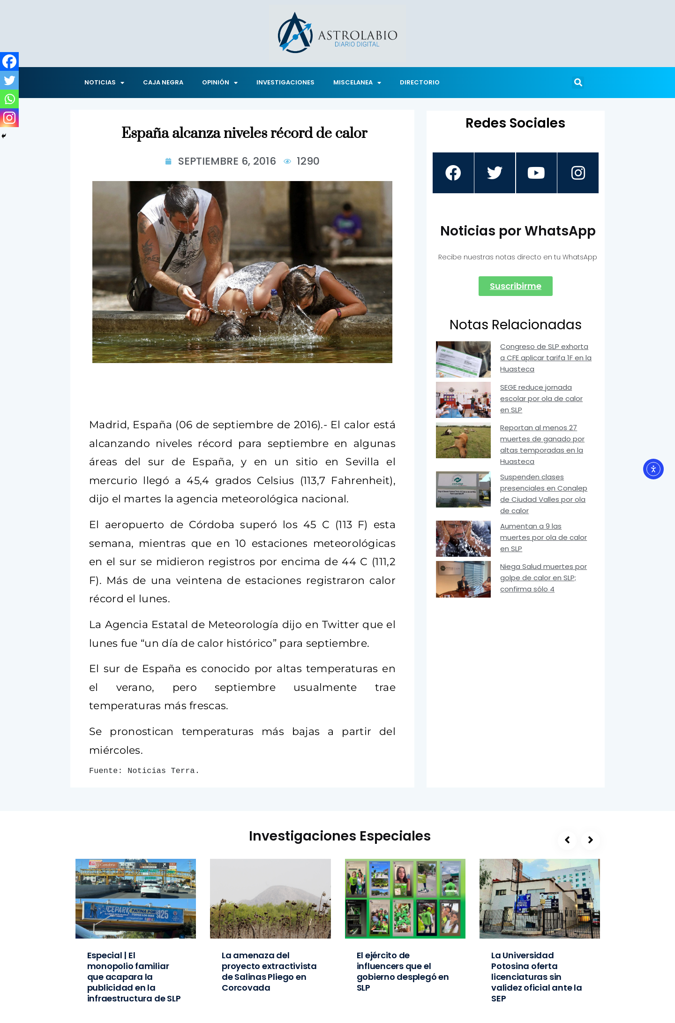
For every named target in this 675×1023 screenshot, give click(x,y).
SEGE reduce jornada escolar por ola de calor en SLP (541, 399)
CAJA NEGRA (163, 82)
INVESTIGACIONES (285, 82)
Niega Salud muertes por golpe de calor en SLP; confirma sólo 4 (543, 578)
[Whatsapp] (9, 99)
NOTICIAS (104, 83)
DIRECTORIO (420, 82)
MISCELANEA (357, 83)
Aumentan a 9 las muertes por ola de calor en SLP (543, 538)
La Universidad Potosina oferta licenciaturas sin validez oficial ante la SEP (536, 976)
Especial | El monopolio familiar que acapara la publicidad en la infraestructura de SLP (134, 976)
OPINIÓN (220, 83)
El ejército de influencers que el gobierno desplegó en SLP (403, 971)
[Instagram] (9, 117)
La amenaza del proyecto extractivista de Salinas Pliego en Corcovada (269, 971)
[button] (578, 82)
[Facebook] (9, 61)
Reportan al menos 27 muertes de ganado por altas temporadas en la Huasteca (542, 445)
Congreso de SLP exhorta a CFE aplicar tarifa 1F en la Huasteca (546, 358)
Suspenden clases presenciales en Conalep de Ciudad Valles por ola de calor (543, 494)
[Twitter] (9, 80)
